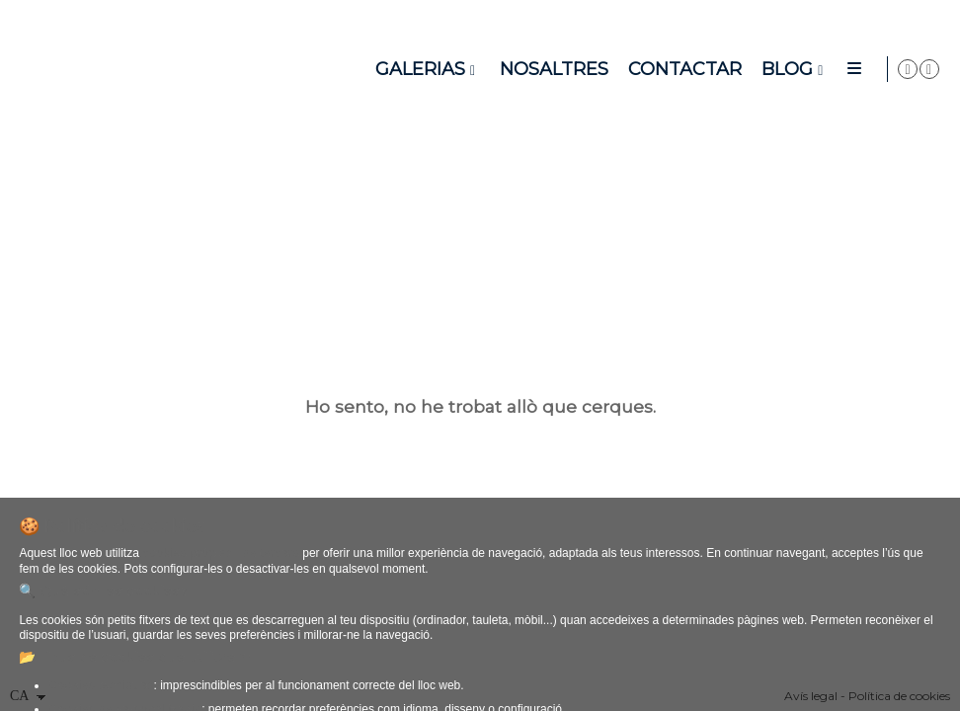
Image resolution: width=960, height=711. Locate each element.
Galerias (502, 69)
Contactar (767, 69)
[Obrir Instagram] (929, 69)
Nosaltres (636, 69)
